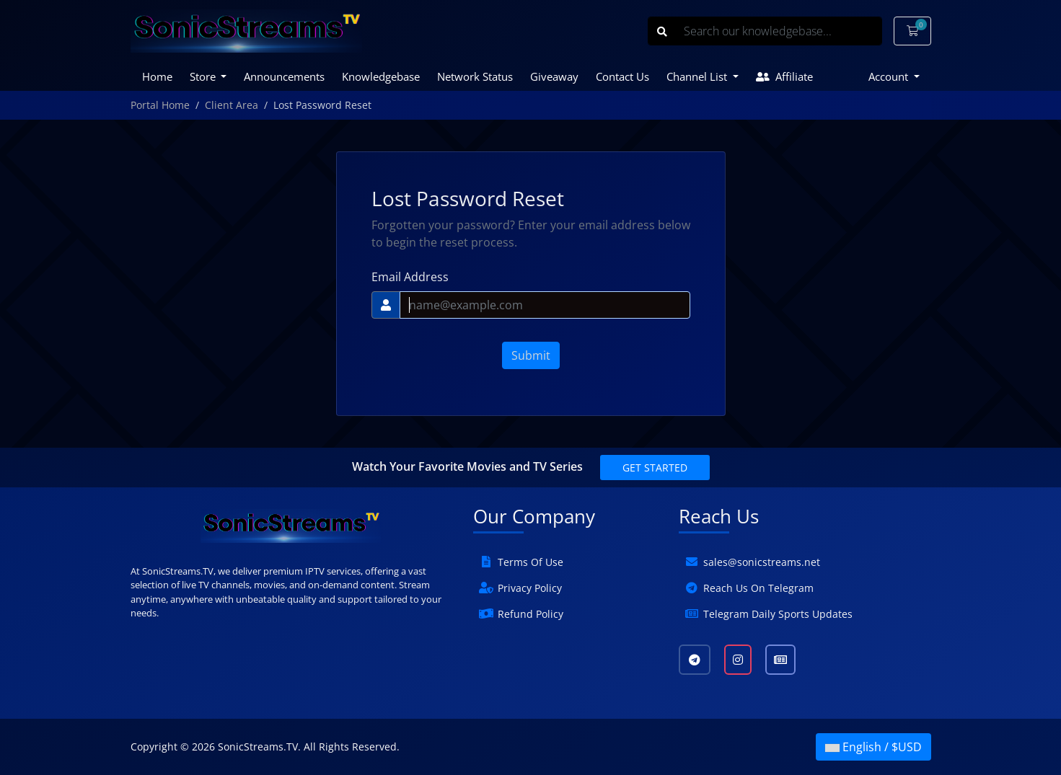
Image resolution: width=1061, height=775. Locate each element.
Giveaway (554, 76)
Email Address (410, 277)
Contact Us (622, 76)
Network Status (475, 76)
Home (157, 76)
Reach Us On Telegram (758, 588)
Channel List (698, 76)
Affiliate (784, 76)
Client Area (231, 105)
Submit (530, 355)
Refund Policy (530, 614)
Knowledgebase (381, 76)
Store (204, 76)
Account (889, 76)
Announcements (284, 76)
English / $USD (873, 747)
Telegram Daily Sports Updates (778, 614)
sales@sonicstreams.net (761, 562)
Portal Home (160, 105)
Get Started (654, 467)
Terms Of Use (530, 562)
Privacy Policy (530, 588)
